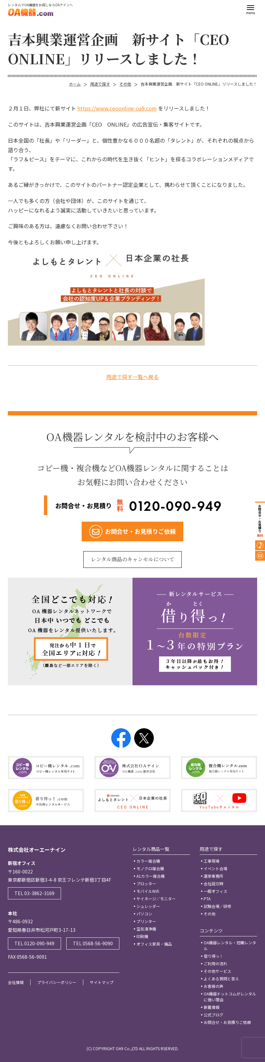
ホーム (75, 84)
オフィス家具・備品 (154, 944)
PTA (207, 898)
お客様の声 (213, 986)
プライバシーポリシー (56, 982)
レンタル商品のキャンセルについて (132, 559)
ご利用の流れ (215, 963)
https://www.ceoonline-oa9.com (117, 108)
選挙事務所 (213, 876)
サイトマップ (101, 982)
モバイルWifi (147, 891)
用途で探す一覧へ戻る (132, 377)
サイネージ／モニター (156, 898)
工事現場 (211, 861)
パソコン (144, 913)
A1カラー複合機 (150, 876)
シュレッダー (148, 906)
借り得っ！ (213, 956)
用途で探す (100, 84)
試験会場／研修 (217, 906)
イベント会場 (215, 868)
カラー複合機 (148, 861)
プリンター (146, 921)
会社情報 (16, 982)
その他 (125, 84)
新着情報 (211, 1007)
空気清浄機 (146, 929)
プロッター (146, 883)
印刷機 (142, 936)
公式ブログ (213, 1014)
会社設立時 (213, 883)
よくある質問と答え (221, 978)
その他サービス (217, 971)
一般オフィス (215, 891)
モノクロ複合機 (150, 868)
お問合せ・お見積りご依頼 (227, 1022)
